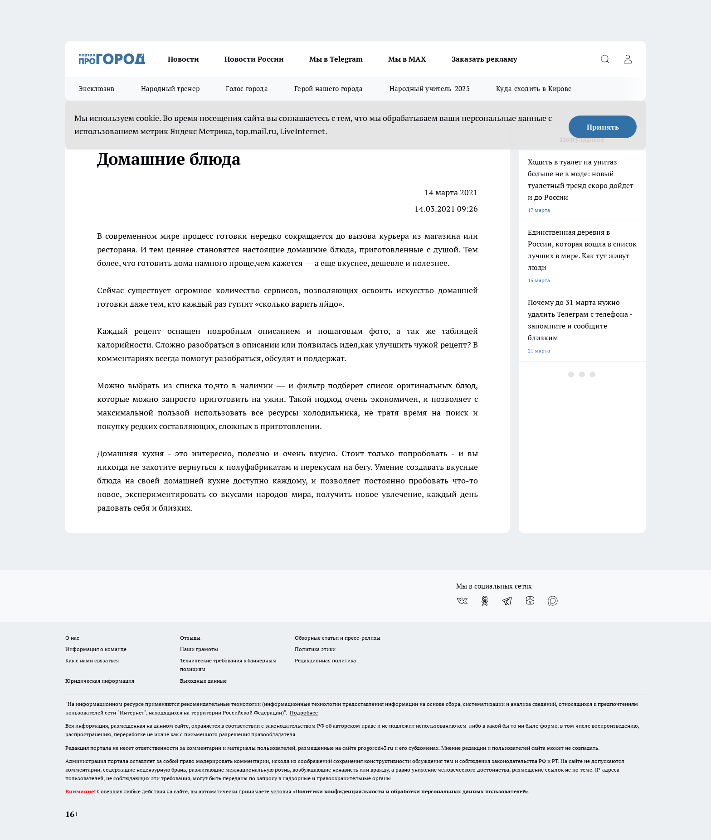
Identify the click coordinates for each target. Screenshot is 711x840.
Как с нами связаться (92, 660)
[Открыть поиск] (605, 59)
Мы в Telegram (336, 58)
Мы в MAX (407, 58)
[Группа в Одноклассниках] (484, 601)
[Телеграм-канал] (507, 601)
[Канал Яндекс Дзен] (530, 601)
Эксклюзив (96, 88)
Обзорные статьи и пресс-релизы (337, 637)
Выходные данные (203, 680)
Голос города (247, 88)
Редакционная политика (325, 660)
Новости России (254, 58)
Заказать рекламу (484, 58)
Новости (183, 58)
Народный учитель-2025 (430, 88)
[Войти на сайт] (627, 59)
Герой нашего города (328, 88)
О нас (72, 637)
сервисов (281, 290)
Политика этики (315, 649)
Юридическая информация (99, 680)
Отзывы (190, 637)
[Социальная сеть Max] (552, 601)
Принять (603, 126)
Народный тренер (170, 88)
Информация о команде (96, 649)
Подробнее (304, 712)
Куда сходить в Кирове (534, 88)
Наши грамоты (199, 649)
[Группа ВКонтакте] (462, 601)
